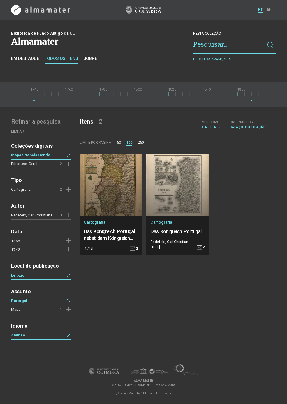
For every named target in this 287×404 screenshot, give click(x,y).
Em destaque (25, 58)
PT (260, 9)
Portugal (19, 300)
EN (269, 9)
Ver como (211, 122)
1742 (15, 249)
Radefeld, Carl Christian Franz (35, 215)
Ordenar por (241, 122)
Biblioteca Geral (24, 163)
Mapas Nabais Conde (30, 155)
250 (141, 142)
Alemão (18, 335)
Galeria (211, 124)
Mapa (15, 309)
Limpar (17, 131)
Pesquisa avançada (212, 59)
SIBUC (145, 393)
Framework (163, 393)
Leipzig (18, 275)
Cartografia (21, 189)
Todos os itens (61, 58)
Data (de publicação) (251, 124)
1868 (15, 240)
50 (119, 142)
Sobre (90, 58)
